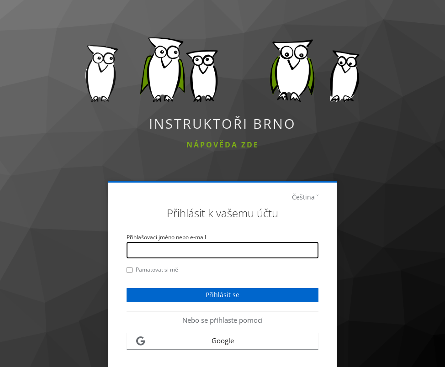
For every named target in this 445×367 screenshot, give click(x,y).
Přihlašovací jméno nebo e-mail (166, 237)
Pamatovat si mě (152, 269)
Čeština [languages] (303, 197)
